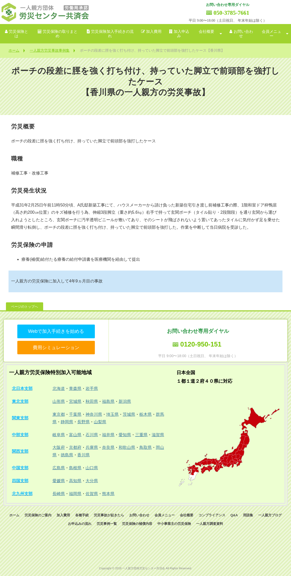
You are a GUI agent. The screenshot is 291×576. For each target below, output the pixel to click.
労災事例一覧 (107, 524)
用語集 (248, 515)
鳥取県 (145, 447)
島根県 (75, 468)
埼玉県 (112, 414)
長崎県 (58, 493)
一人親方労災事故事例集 (50, 50)
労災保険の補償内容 (137, 524)
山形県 (58, 401)
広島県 (58, 468)
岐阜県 (58, 435)
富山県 (75, 435)
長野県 (83, 422)
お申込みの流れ (79, 524)
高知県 (75, 481)
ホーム (14, 50)
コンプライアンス (211, 515)
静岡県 (67, 422)
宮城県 (75, 401)
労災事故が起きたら (109, 515)
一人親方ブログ (270, 515)
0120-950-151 (200, 344)
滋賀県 (158, 435)
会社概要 (206, 31)
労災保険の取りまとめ (60, 33)
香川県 (83, 455)
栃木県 (145, 414)
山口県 (92, 468)
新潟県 (125, 401)
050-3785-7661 (231, 13)
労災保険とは (18, 33)
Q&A (234, 515)
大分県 (92, 481)
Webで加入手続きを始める (56, 331)
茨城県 (129, 414)
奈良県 (108, 447)
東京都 (58, 414)
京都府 (75, 447)
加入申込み (181, 33)
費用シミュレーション (56, 347)
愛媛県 (58, 481)
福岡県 (75, 493)
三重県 (141, 435)
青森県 (75, 388)
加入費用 (154, 31)
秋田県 (92, 401)
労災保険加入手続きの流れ (112, 33)
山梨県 (100, 422)
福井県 (108, 435)
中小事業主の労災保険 (174, 524)
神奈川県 (94, 414)
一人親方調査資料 (209, 524)
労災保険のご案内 (38, 515)
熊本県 (108, 493)
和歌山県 (127, 447)
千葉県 (75, 414)
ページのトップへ (24, 307)
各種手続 (82, 515)
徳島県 (67, 455)
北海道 (58, 388)
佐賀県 (92, 493)
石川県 (92, 435)
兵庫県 (92, 447)
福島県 (108, 401)
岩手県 (92, 388)
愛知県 (125, 435)
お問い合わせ (243, 33)
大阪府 (58, 447)
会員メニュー (271, 33)
